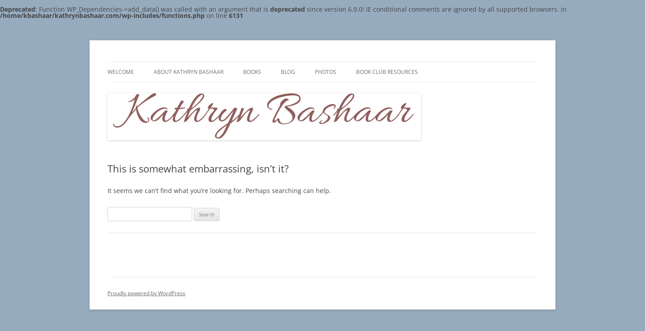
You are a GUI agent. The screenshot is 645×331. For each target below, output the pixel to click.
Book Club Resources (387, 72)
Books (252, 72)
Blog (288, 72)
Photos (325, 72)
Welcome (121, 72)
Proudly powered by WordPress (146, 293)
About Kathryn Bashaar (189, 72)
